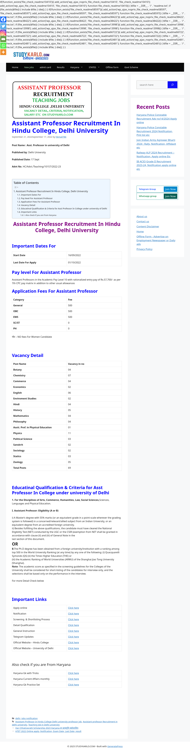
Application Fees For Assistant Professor (40, 201)
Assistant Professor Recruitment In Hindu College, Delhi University (52, 191)
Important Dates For (31, 194)
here (73, 631)
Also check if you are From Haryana (40, 215)
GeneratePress (115, 746)
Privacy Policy (144, 249)
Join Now (170, 189)
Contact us (143, 221)
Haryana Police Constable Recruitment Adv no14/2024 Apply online (157, 118)
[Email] (3, 39)
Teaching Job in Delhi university (44, 724)
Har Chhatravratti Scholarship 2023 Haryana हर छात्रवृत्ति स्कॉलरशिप (46, 728)
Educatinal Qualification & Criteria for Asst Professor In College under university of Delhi (64, 208)
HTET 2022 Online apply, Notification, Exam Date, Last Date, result (48, 731)
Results (61, 67)
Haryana (78, 67)
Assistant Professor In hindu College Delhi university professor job (48, 721)
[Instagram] (3, 33)
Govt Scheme (131, 67)
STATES (96, 67)
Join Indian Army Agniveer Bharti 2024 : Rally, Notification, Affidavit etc (156, 143)
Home (15, 67)
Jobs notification (30, 718)
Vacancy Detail (28, 205)
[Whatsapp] (3, 46)
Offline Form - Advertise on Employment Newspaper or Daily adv (156, 240)
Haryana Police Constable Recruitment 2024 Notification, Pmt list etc (155, 131)
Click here (73, 607)
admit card (45, 67)
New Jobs (29, 67)
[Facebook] (3, 20)
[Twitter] (3, 26)
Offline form (112, 67)
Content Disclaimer (148, 226)
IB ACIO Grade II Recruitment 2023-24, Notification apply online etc (156, 165)
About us (142, 216)
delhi (17, 718)
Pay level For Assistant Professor (37, 198)
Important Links (29, 212)
